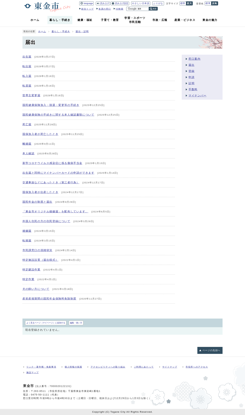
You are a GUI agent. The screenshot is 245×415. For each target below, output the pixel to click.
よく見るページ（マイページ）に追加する (45, 323)
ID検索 (120, 9)
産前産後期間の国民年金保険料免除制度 (49, 298)
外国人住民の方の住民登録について (46, 221)
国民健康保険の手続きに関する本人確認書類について (58, 114)
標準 (182, 3)
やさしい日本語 (140, 3)
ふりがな (158, 3)
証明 (191, 83)
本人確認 (28, 153)
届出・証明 (82, 31)
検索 (155, 9)
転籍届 (26, 240)
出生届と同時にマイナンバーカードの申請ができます (58, 172)
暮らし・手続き (61, 31)
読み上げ (104, 3)
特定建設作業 (31, 269)
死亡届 (26, 124)
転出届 (26, 66)
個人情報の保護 (73, 367)
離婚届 (26, 143)
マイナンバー (198, 95)
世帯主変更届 (31, 95)
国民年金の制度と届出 (37, 201)
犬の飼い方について (35, 288)
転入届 (26, 76)
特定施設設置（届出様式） (40, 259)
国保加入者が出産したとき (40, 192)
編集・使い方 (76, 323)
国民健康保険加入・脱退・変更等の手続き (50, 105)
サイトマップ (169, 367)
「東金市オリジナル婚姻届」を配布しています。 (55, 211)
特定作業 (28, 279)
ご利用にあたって (144, 367)
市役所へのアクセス (197, 367)
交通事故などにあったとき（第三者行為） (50, 182)
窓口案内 (194, 58)
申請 (191, 77)
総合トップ (87, 9)
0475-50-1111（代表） (45, 394)
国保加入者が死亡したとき (40, 134)
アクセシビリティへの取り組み (108, 367)
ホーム (42, 31)
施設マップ (32, 372)
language (88, 3)
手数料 (193, 89)
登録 (191, 71)
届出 (191, 65)
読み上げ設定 (121, 3)
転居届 (26, 85)
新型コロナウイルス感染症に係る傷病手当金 (52, 163)
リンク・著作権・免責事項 (41, 367)
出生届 (26, 56)
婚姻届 (26, 230)
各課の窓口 (105, 9)
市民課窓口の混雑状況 (37, 250)
